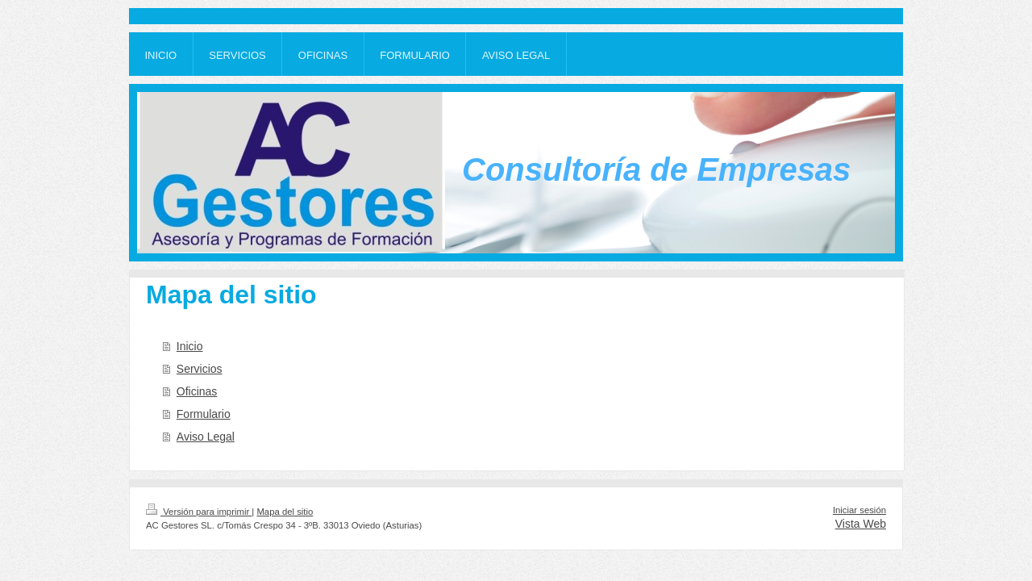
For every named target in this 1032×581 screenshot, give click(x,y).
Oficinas (197, 391)
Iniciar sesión (859, 510)
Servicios (200, 368)
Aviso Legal (206, 436)
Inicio (190, 346)
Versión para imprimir (199, 511)
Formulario (204, 414)
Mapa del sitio (284, 511)
